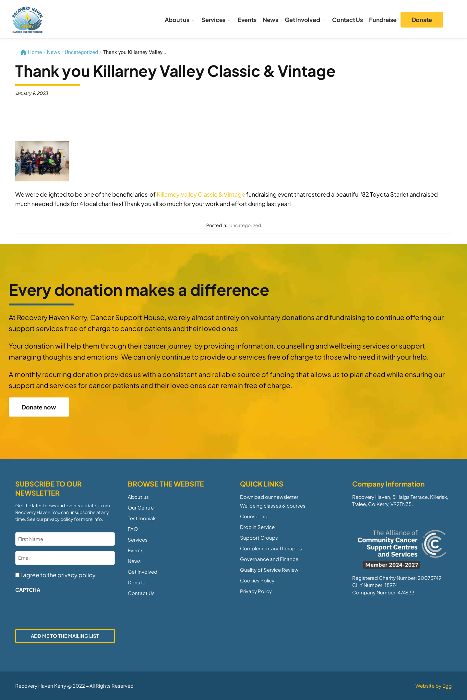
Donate (136, 582)
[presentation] (64, 609)
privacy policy (58, 519)
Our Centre (141, 507)
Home (31, 52)
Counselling (254, 516)
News (134, 561)
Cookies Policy (257, 580)
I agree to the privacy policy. (58, 575)
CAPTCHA (27, 589)
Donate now (39, 407)
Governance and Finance (269, 559)
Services (138, 539)
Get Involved (142, 571)
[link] (201, 194)
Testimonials (142, 518)
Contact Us (141, 593)
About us (138, 497)
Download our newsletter (269, 497)
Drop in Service (257, 527)
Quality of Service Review (269, 570)
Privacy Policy (256, 591)
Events (136, 550)
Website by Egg (433, 686)
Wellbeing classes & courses (272, 505)
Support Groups (259, 537)
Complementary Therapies (271, 548)
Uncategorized (81, 52)
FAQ (133, 529)
